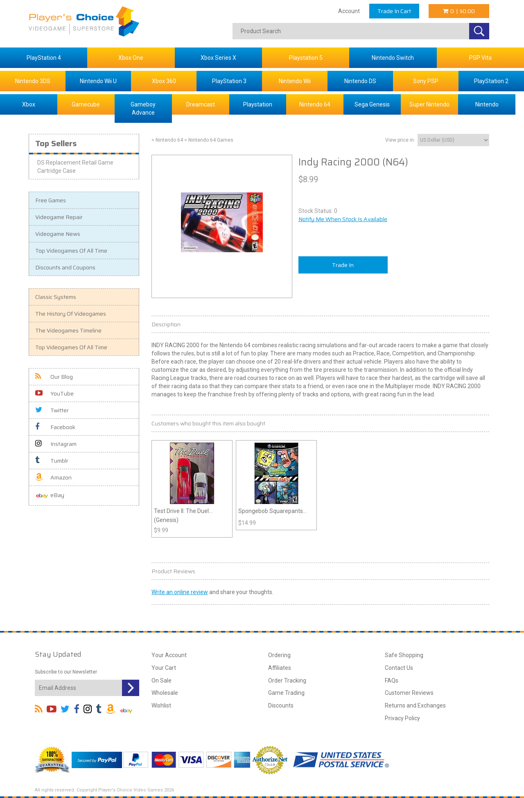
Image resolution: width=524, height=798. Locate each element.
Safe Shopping (404, 655)
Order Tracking (287, 680)
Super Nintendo (429, 104)
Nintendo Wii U (98, 81)
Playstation (257, 104)
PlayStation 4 (44, 57)
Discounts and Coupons (65, 267)
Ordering (279, 655)
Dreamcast (200, 104)
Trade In (343, 264)
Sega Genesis (372, 104)
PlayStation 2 (491, 81)
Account (349, 11)
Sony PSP (425, 81)
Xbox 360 (164, 81)
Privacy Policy (402, 718)
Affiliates (279, 668)
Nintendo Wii (295, 81)
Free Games (50, 200)
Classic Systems (55, 296)
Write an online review (179, 592)
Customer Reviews (409, 692)
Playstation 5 (306, 57)
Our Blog (54, 376)
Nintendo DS (360, 81)
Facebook (55, 427)
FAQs (391, 680)
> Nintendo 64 (167, 140)
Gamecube (86, 104)
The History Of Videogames (70, 313)
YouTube (54, 393)
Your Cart (163, 668)
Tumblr (51, 460)
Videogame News (57, 233)
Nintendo (487, 104)
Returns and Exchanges (415, 705)
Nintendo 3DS (32, 81)
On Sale (161, 680)
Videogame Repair (59, 217)
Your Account (169, 655)
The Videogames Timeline (68, 330)
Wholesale (164, 692)
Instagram (56, 443)
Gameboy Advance (143, 108)
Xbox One (130, 57)
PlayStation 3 (229, 81)
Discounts (281, 705)
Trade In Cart (394, 11)
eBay (49, 495)
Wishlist (161, 705)
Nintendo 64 (314, 104)
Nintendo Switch (393, 57)
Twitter (52, 410)
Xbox (28, 104)
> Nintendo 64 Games (208, 140)
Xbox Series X (218, 57)
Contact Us (399, 668)
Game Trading (286, 692)
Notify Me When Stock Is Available (342, 219)
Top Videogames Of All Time (71, 250)
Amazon (53, 477)
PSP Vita (480, 57)
